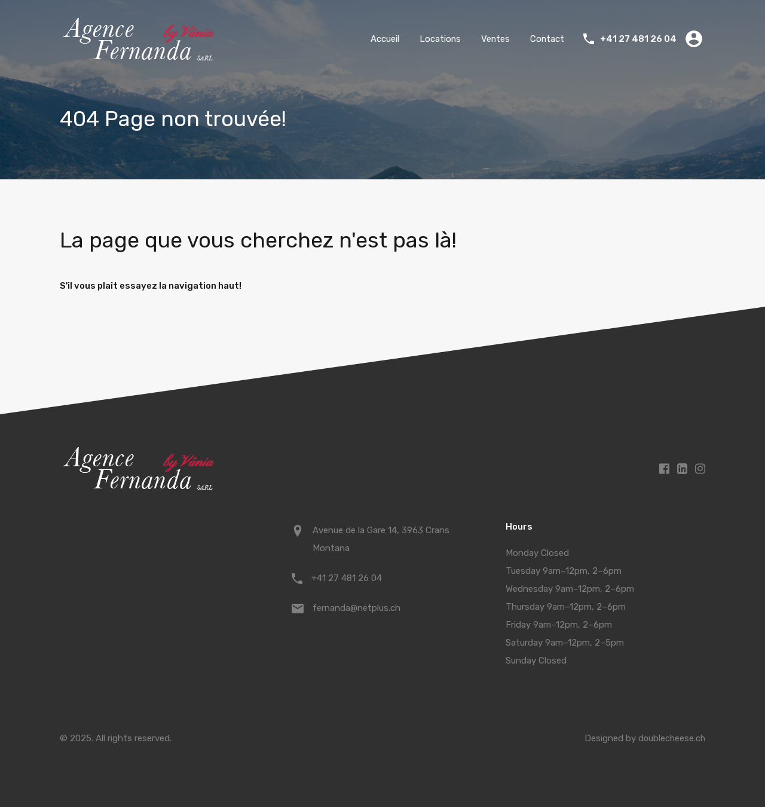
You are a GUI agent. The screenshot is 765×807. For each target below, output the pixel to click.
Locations (439, 38)
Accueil (383, 38)
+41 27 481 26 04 (638, 38)
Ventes (494, 38)
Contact (547, 38)
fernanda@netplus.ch (356, 608)
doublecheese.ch (671, 738)
